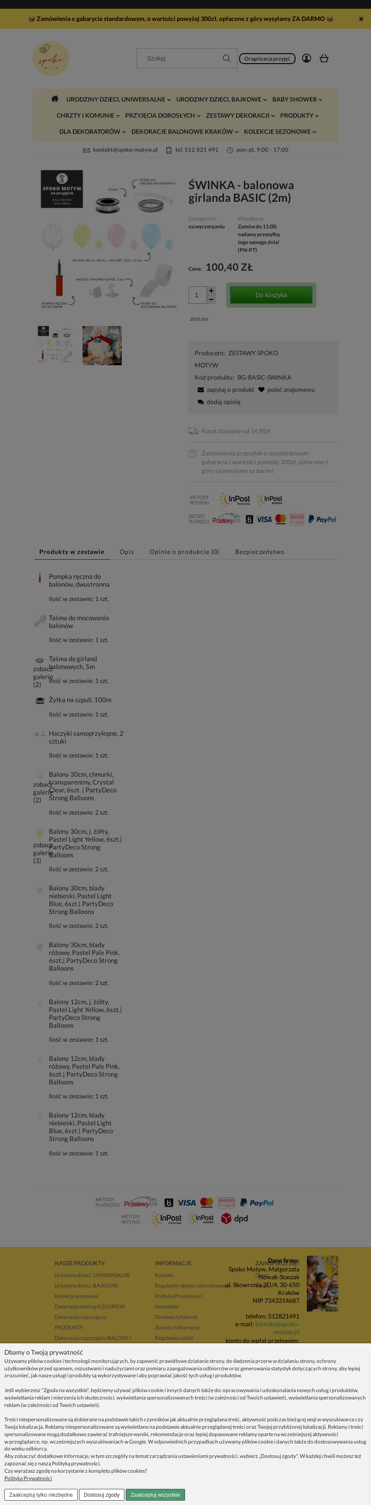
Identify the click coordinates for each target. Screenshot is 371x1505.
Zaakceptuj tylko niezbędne (40, 1495)
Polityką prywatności (76, 1463)
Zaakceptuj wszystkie (155, 1495)
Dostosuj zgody (102, 1495)
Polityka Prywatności (28, 1478)
